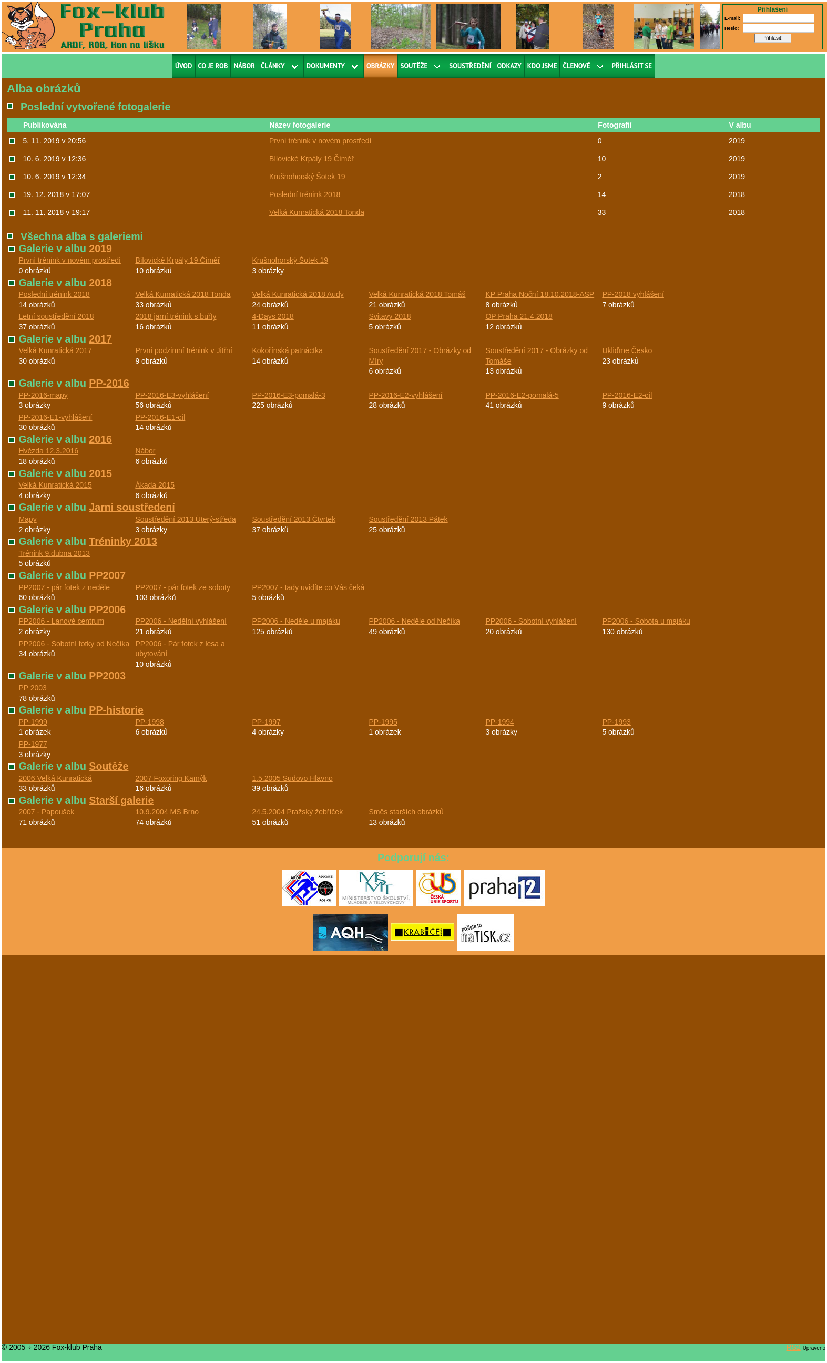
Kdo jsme (542, 65)
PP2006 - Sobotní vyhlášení (531, 621)
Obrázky (380, 65)
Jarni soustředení (132, 507)
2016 (100, 439)
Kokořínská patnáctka (287, 350)
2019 (100, 248)
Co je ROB (213, 65)
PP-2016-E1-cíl (160, 417)
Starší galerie (121, 800)
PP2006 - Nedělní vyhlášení (181, 621)
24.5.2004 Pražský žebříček (297, 812)
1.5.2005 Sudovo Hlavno (292, 778)
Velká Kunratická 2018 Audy (297, 294)
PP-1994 (499, 722)
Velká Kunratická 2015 (54, 485)
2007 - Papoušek (46, 812)
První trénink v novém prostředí (320, 141)
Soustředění (470, 65)
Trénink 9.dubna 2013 (54, 553)
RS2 (794, 1347)
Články (273, 65)
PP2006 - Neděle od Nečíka (414, 621)
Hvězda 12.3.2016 (48, 451)
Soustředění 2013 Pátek (408, 519)
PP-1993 (616, 722)
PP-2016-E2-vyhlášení (405, 395)
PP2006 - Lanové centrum (61, 621)
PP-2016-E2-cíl (627, 395)
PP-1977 (32, 744)
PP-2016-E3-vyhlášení (172, 395)
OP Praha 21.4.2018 (518, 316)
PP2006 (107, 609)
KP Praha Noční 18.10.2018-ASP (539, 294)
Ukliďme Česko (627, 350)
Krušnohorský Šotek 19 (307, 176)
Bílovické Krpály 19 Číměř (311, 158)
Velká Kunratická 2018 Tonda (316, 212)
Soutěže (414, 65)
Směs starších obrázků (406, 812)
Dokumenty (326, 65)
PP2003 (107, 676)
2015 (100, 473)
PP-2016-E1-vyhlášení (55, 417)
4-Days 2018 (272, 316)
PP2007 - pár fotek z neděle (64, 587)
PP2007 (107, 575)
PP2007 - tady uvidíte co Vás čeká (308, 587)
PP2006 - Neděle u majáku (296, 621)
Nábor (244, 65)
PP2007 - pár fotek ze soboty (182, 587)
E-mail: (732, 18)
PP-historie (116, 710)
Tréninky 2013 (123, 541)
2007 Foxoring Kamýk (171, 778)
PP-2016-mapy (42, 395)
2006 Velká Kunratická (54, 778)
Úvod (183, 65)
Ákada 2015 (155, 485)
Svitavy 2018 (390, 316)
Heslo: (731, 28)
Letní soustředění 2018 (56, 316)
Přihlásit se (632, 65)
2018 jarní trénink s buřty (175, 316)
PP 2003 (32, 688)
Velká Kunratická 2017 (54, 350)
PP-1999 (32, 722)
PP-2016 (109, 383)
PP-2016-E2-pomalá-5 (521, 395)
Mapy (27, 519)
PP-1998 (149, 722)
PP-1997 (266, 722)
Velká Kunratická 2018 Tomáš (417, 294)
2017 (100, 339)
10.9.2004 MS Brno (167, 812)
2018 (100, 282)
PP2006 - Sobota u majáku (646, 621)
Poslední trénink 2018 (304, 194)
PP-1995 (383, 722)
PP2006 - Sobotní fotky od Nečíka (73, 643)
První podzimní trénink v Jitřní (183, 350)
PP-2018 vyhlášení (633, 294)
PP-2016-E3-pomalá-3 (288, 395)
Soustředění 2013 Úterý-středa (185, 519)
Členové (576, 65)
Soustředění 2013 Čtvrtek (293, 519)
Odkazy (509, 65)
